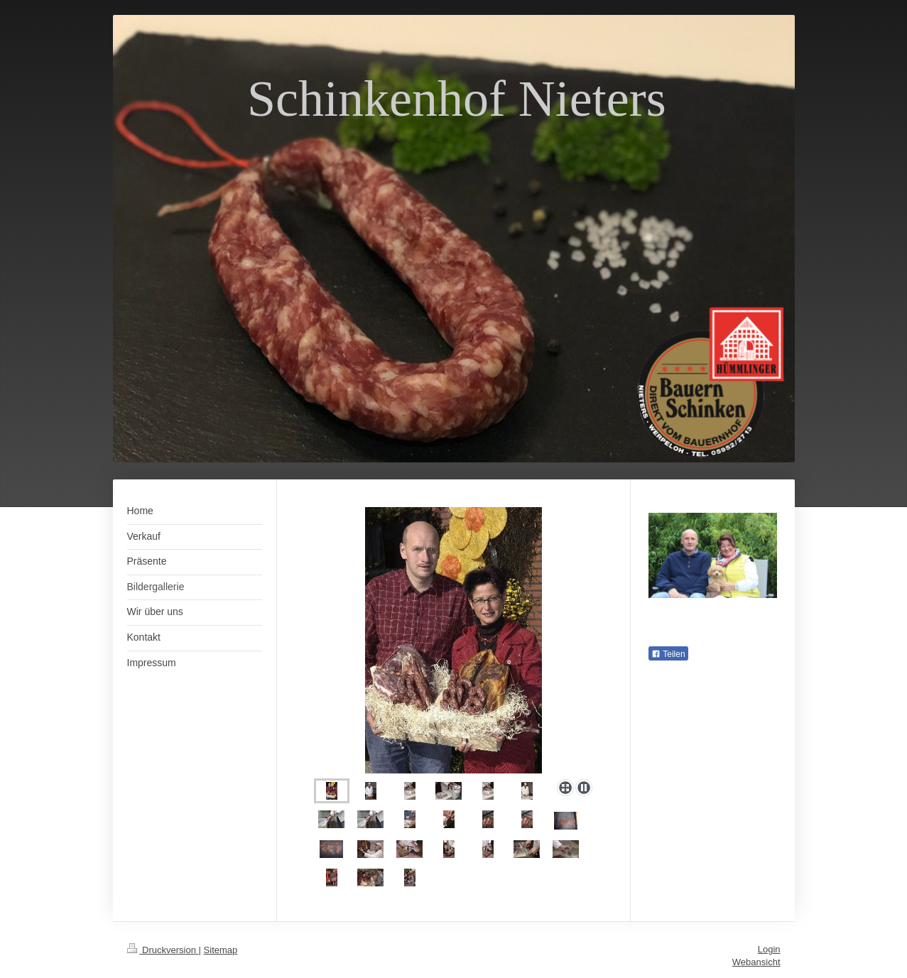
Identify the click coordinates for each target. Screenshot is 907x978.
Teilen (668, 654)
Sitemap (221, 950)
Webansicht (756, 962)
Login (769, 949)
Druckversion (163, 950)
